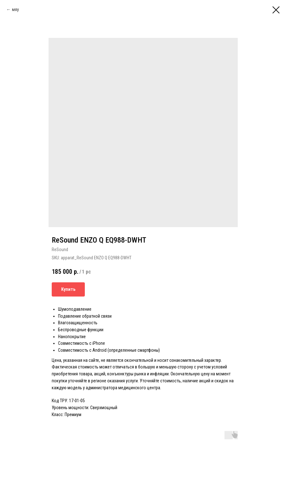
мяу (15, 9)
